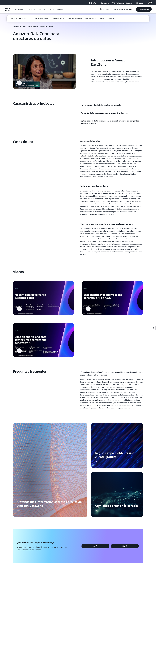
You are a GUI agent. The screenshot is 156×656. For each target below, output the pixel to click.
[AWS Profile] (150, 2)
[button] (19, 9)
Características (33, 27)
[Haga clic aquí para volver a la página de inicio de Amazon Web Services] (7, 10)
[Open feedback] (154, 328)
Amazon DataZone (19, 27)
